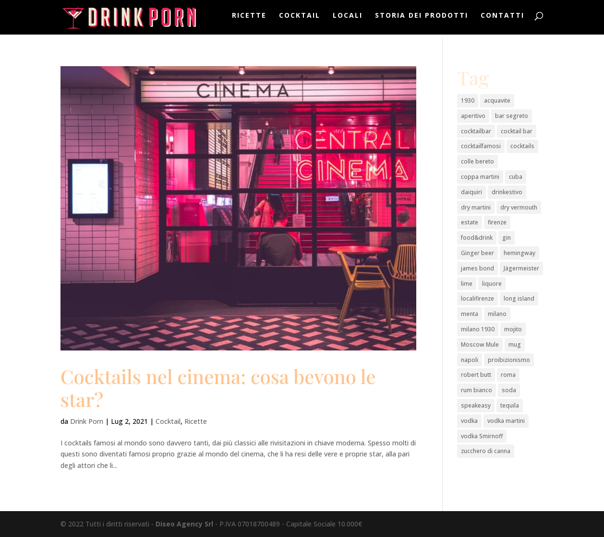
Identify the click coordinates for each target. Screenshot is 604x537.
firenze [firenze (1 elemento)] (497, 222)
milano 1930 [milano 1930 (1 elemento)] (478, 329)
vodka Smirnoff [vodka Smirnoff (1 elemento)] (482, 436)
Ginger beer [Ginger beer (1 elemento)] (477, 253)
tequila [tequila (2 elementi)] (509, 405)
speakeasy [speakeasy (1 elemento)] (476, 405)
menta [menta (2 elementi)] (469, 314)
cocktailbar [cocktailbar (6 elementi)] (476, 131)
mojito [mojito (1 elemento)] (513, 329)
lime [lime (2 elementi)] (466, 284)
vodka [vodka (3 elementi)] (469, 421)
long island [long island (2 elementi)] (519, 298)
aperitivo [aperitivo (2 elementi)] (473, 116)
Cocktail (299, 19)
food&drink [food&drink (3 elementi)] (477, 237)
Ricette (249, 19)
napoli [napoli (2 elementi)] (469, 360)
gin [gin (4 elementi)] (506, 237)
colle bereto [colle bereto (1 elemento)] (477, 161)
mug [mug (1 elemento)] (514, 344)
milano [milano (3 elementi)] (497, 314)
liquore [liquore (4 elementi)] (492, 284)
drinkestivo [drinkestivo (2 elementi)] (507, 192)
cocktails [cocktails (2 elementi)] (522, 146)
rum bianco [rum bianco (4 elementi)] (476, 390)
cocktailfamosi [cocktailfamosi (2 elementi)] (481, 146)
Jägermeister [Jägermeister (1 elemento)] (521, 268)
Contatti (502, 19)
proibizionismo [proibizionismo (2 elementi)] (509, 360)
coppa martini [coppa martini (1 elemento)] (480, 177)
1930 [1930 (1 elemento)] (467, 100)
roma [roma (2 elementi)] (508, 375)
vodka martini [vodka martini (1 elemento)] (506, 421)
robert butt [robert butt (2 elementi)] (476, 375)
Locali (347, 19)
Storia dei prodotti (421, 19)
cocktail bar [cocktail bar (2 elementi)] (516, 131)
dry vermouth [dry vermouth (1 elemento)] (518, 207)
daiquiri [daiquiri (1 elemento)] (471, 192)
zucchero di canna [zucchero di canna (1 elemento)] (485, 451)
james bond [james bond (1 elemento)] (477, 268)
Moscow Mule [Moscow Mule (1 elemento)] (480, 344)
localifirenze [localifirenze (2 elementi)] (477, 298)
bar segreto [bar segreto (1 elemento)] (511, 116)
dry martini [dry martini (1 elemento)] (476, 207)
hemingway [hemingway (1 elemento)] (519, 253)
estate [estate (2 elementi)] (469, 222)
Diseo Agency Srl (184, 523)
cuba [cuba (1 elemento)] (515, 177)
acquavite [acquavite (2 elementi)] (497, 100)
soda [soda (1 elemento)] (509, 390)
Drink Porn (86, 421)
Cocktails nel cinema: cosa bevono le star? (218, 387)
